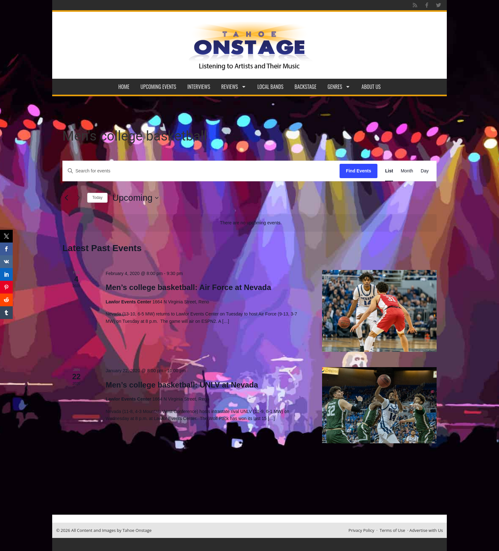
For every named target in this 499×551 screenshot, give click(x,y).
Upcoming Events (158, 87)
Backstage (306, 87)
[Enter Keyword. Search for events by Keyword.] (201, 171)
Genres (338, 86)
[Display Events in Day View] (425, 171)
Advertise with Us (426, 530)
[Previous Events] (66, 198)
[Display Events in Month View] (407, 171)
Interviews (198, 87)
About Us (371, 87)
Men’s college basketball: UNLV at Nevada (182, 385)
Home (124, 87)
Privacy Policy (361, 530)
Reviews (233, 86)
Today (97, 197)
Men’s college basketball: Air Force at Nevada (188, 287)
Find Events (358, 170)
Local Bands (270, 87)
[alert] (251, 223)
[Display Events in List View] (389, 171)
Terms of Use (392, 530)
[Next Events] (78, 198)
